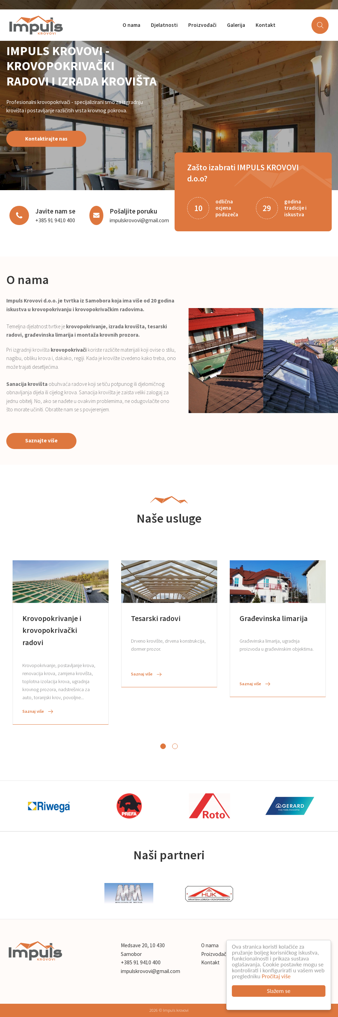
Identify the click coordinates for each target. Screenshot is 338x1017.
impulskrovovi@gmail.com (139, 220)
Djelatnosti (164, 25)
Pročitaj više (276, 976)
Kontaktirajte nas (46, 138)
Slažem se (279, 991)
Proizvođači (202, 25)
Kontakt (265, 25)
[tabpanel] (60, 642)
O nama (131, 25)
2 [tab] (175, 746)
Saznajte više (41, 440)
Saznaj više (37, 711)
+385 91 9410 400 (55, 220)
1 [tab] (163, 746)
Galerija (236, 25)
